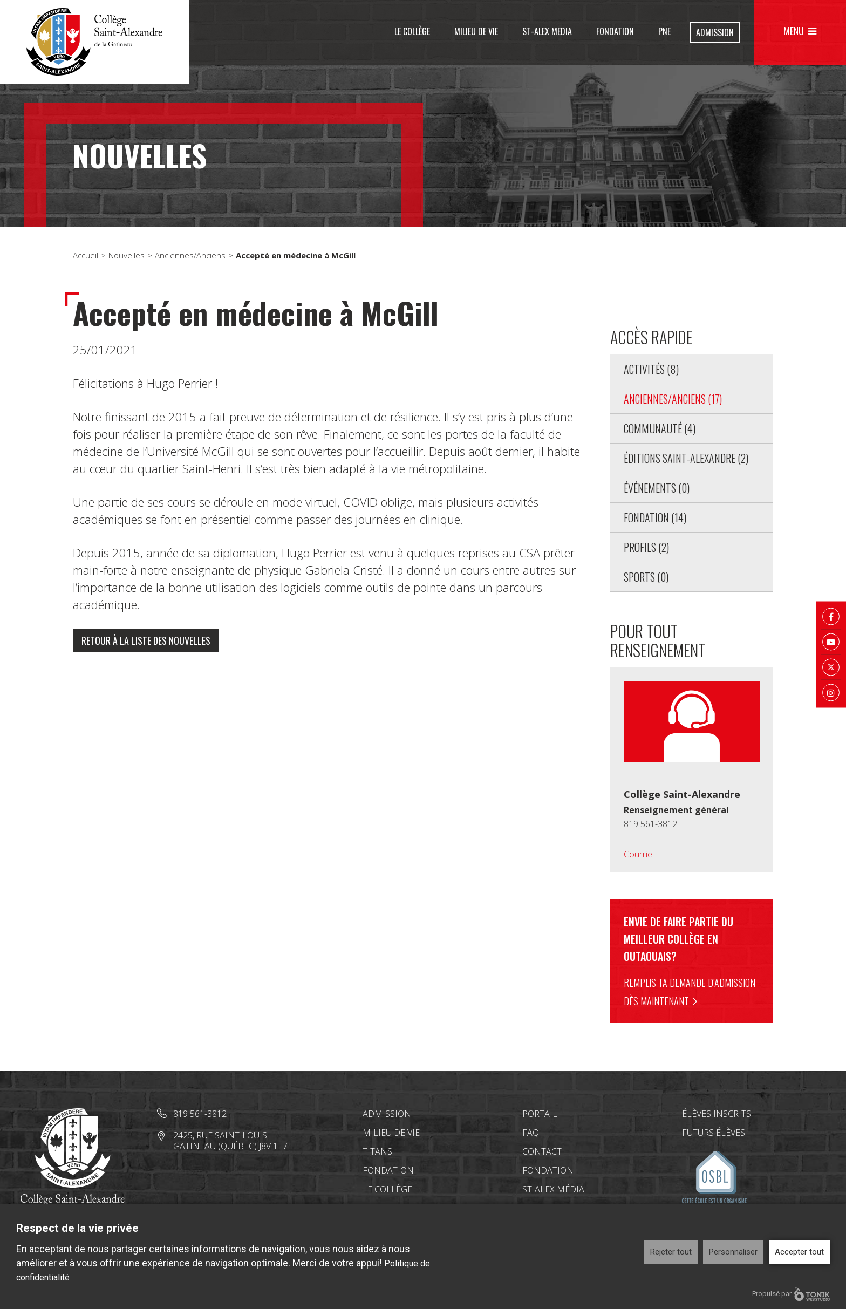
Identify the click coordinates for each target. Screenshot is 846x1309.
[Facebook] (831, 616)
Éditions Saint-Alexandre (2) (686, 458)
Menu (793, 31)
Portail (539, 1114)
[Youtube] (831, 642)
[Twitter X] (831, 667)
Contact (542, 1151)
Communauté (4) (659, 428)
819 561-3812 (650, 824)
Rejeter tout (671, 1252)
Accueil (85, 255)
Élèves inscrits (716, 1114)
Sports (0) (646, 576)
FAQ (530, 1132)
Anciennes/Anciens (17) (673, 398)
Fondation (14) (655, 517)
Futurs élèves (713, 1132)
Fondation (615, 31)
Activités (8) (651, 369)
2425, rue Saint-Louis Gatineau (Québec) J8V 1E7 (230, 1140)
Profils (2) (646, 547)
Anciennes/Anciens (190, 255)
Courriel (639, 854)
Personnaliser (733, 1252)
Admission (715, 32)
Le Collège (412, 31)
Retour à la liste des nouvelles (145, 640)
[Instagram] (831, 692)
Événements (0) (657, 487)
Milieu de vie (476, 31)
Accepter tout (799, 1252)
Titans (377, 1151)
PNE (664, 31)
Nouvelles (126, 255)
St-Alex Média (553, 1189)
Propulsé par (791, 1294)
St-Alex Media (547, 31)
